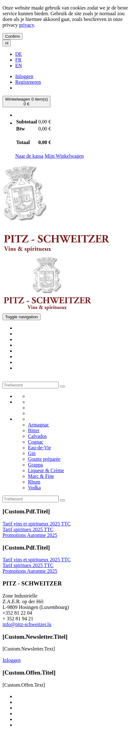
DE (18, 54)
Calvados (37, 436)
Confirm (12, 36)
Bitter (33, 430)
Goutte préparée (44, 459)
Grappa (35, 464)
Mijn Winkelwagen (64, 156)
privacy (26, 25)
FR (18, 60)
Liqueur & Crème (46, 470)
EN (18, 65)
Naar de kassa (29, 156)
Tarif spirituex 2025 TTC (28, 529)
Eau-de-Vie (39, 447)
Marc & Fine (41, 476)
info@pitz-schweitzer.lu (27, 624)
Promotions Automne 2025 (30, 535)
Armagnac (38, 424)
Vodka (34, 487)
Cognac (35, 442)
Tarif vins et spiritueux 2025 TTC (37, 523)
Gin (32, 453)
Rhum (34, 482)
